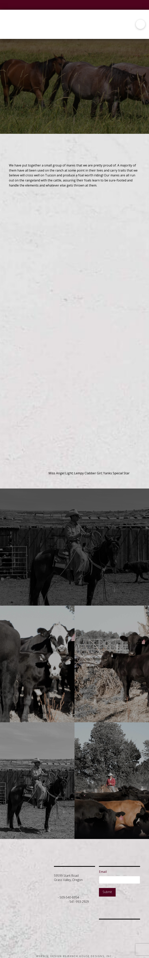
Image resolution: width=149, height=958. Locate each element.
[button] (140, 24)
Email (103, 872)
